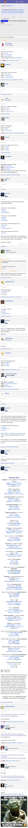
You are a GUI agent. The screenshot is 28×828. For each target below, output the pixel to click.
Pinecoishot (17, 612)
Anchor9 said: (5, 258)
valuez (7, 108)
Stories (10, 648)
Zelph (11, 562)
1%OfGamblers (19, 531)
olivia (10, 657)
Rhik (6, 129)
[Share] (24, 49)
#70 (26, 473)
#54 (26, 103)
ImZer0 (10, 492)
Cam (6, 53)
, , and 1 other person (14, 133)
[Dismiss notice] (25, 5)
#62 (26, 306)
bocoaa (4, 430)
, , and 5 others (14, 721)
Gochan (4, 312)
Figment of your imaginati (16, 433)
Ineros (10, 509)
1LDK (17, 521)
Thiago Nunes (8, 531)
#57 (26, 161)
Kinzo (19, 556)
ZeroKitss (17, 486)
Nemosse (8, 517)
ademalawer (9, 166)
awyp (10, 507)
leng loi (17, 609)
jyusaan (7, 365)
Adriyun (11, 595)
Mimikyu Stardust (18, 610)
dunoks (17, 507)
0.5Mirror (17, 546)
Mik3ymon (17, 620)
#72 (26, 731)
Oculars (11, 506)
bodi (19, 500)
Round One (14, 477)
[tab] (13, 17)
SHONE (7, 127)
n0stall (3, 310)
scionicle (6, 656)
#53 (26, 89)
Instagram (9, 5)
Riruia (6, 148)
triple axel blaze (8, 493)
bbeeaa (10, 529)
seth (17, 553)
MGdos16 (4, 211)
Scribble (9, 659)
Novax (12, 667)
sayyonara (17, 603)
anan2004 (8, 548)
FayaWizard (21, 11)
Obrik (3, 226)
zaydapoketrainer (6, 291)
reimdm (18, 617)
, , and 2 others (12, 369)
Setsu (9, 11)
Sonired (7, 146)
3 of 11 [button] (5, 40)
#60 (26, 256)
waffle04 (4, 217)
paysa (9, 643)
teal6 (17, 564)
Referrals (10, 642)
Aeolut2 (17, 657)
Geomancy (18, 604)
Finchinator (21, 9)
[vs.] (11, 482)
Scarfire (9, 540)
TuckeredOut (18, 532)
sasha (11, 537)
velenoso (19, 624)
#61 (26, 287)
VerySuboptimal (9, 77)
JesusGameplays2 (16, 482)
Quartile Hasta (5, 428)
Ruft (3, 11)
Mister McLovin (17, 523)
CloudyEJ (4, 294)
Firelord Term (8, 75)
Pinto (12, 561)
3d (16, 561)
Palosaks (17, 529)
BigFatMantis (18, 57)
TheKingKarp (8, 54)
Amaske (20, 651)
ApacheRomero (6, 313)
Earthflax (18, 490)
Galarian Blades (20, 493)
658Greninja (14, 11)
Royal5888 (4, 220)
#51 (26, 49)
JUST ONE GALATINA (11, 383)
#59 (26, 199)
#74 (26, 770)
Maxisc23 (17, 573)
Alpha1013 (6, 433)
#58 (26, 184)
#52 (26, 70)
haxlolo (10, 640)
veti (9, 635)
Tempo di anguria (18, 554)
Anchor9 (17, 498)
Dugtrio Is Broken (9, 626)
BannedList (17, 509)
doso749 (20, 618)
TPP (16, 12)
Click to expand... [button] (14, 270)
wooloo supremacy (10, 167)
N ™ (7, 632)
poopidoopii (17, 492)
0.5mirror (7, 109)
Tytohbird (8, 169)
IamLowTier (17, 525)
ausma (21, 12)
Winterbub (17, 648)
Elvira (10, 596)
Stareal (9, 539)
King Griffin (8, 589)
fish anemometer (11, 545)
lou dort (10, 486)
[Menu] (2, 1)
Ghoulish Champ (12, 664)
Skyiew (2, 435)
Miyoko (11, 609)
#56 (26, 142)
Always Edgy (10, 624)
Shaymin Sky (11, 12)
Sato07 (11, 564)
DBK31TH (17, 649)
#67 (26, 398)
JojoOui (10, 515)
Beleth (17, 506)
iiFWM (7, 364)
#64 (26, 343)
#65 (26, 358)
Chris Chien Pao (17, 501)
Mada (7, 385)
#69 (26, 456)
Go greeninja (8, 130)
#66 (26, 379)
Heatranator (4, 12)
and (7, 94)
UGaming (7, 74)
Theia (16, 562)
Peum (20, 484)
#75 (26, 790)
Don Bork (4, 292)
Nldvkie (7, 149)
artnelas (8, 523)
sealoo (10, 593)
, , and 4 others (13, 742)
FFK (11, 514)
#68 (26, 413)
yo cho (10, 546)
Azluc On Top (20, 626)
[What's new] (26, 1)
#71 (26, 711)
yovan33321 (8, 610)
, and (11, 174)
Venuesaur (4, 225)
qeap (9, 525)
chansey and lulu (9, 111)
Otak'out (4, 233)
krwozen (11, 521)
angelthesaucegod (10, 651)
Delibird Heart (17, 659)
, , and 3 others (12, 60)
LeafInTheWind (6, 212)
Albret (11, 634)
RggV (9, 170)
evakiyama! (10, 490)
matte (8, 482)
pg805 (3, 209)
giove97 (17, 628)
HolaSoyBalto (17, 571)
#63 (26, 326)
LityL (10, 628)
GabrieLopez (17, 570)
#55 (26, 123)
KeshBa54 (9, 587)
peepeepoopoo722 (6, 228)
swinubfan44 (8, 56)
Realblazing (10, 585)
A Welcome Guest (11, 484)
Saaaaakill (8, 362)
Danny (10, 649)
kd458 (5, 11)
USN (12, 665)
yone (9, 612)
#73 (26, 752)
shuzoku (4, 219)
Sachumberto (9, 386)
